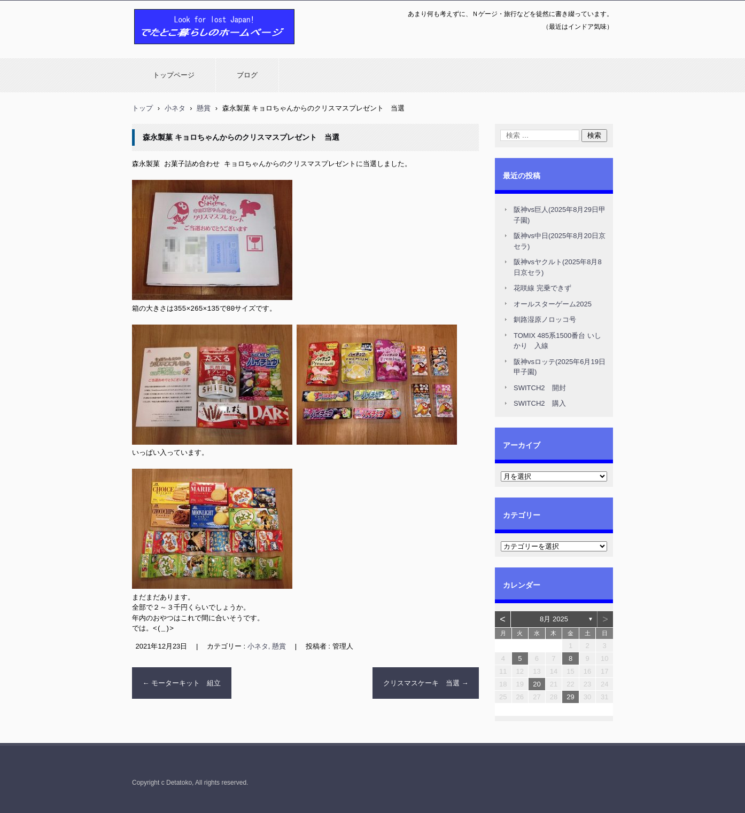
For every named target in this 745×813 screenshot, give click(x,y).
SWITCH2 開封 (540, 388)
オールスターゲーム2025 (553, 304)
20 (536, 684)
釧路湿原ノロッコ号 (545, 319)
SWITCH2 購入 (540, 403)
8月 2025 (554, 619)
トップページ (174, 75)
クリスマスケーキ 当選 (426, 681)
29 (570, 697)
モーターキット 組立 (182, 681)
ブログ (247, 75)
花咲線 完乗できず (542, 288)
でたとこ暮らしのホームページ (186, 49)
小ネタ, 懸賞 (266, 645)
